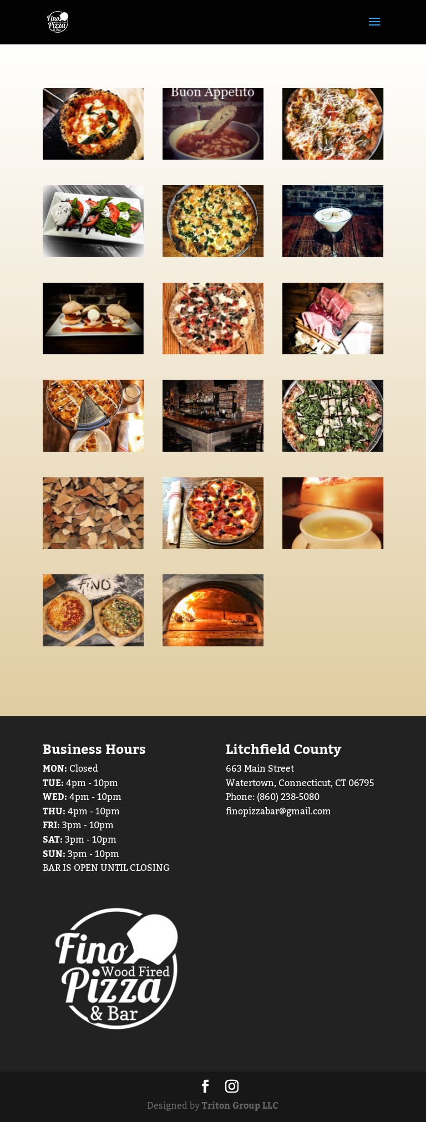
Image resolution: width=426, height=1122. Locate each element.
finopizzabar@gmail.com (278, 811)
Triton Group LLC (240, 1106)
